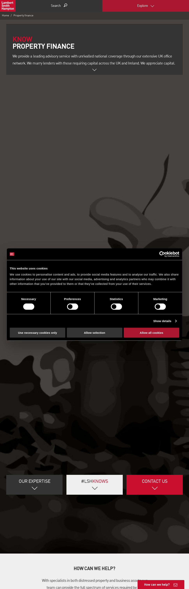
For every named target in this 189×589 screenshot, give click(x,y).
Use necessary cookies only (37, 332)
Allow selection (94, 332)
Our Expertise (34, 478)
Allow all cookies (151, 332)
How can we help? (157, 584)
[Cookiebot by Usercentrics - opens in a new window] (162, 254)
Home (5, 15)
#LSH (94, 478)
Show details (162, 320)
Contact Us (154, 478)
